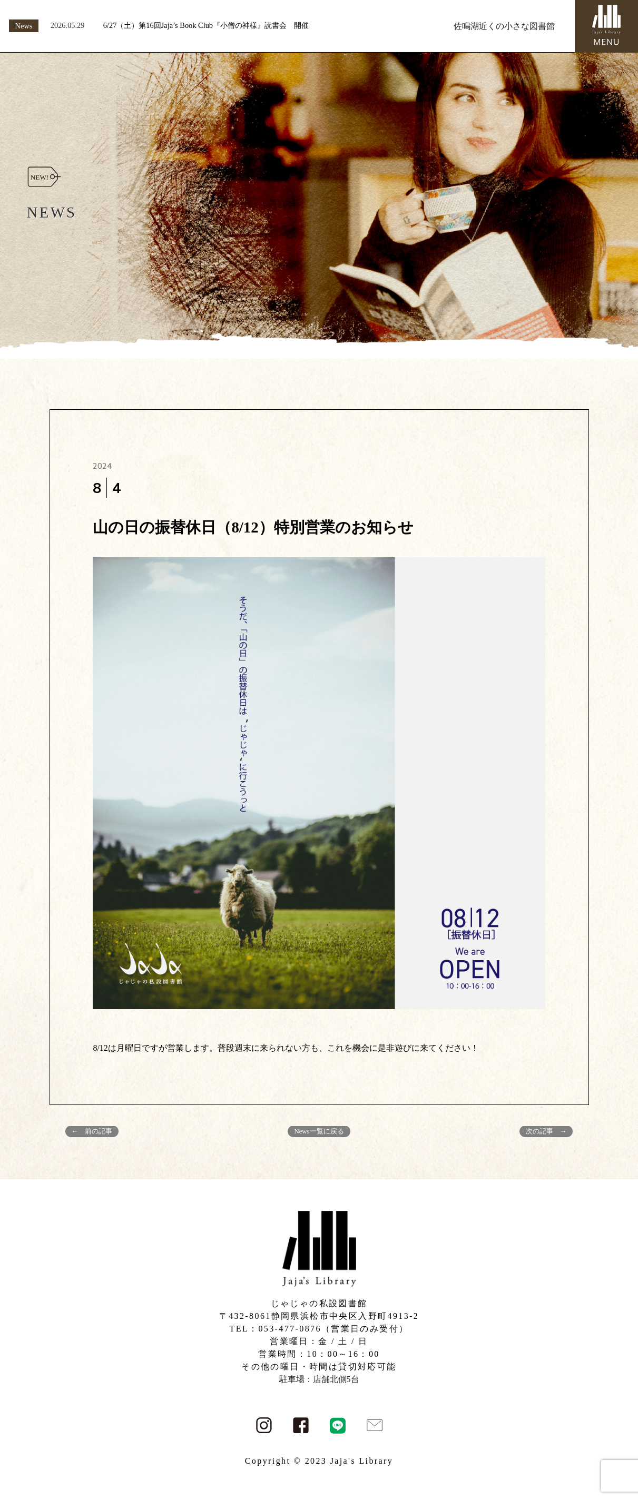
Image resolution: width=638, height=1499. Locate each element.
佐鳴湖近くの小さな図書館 (504, 26)
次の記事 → (546, 1131)
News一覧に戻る (318, 1131)
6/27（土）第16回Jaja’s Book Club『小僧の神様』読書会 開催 (206, 25)
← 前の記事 (92, 1131)
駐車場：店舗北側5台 (319, 1379)
